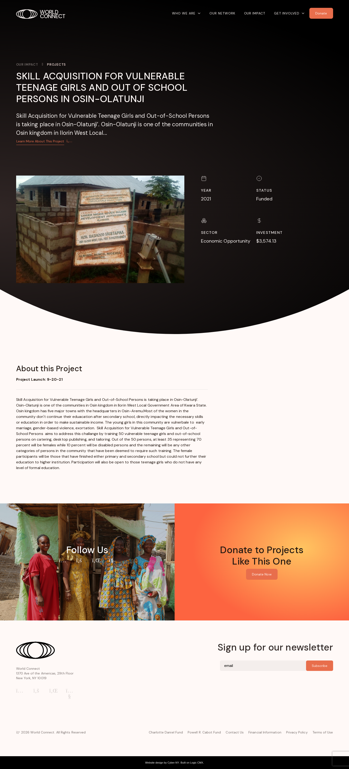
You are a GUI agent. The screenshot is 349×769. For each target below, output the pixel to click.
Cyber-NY (173, 762)
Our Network (222, 13)
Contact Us (235, 732)
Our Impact (254, 13)
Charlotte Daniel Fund (166, 732)
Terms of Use (322, 732)
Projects (56, 64)
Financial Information (264, 732)
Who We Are (183, 13)
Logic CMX (196, 762)
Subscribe (319, 666)
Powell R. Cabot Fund (204, 732)
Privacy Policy (297, 732)
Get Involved (286, 13)
